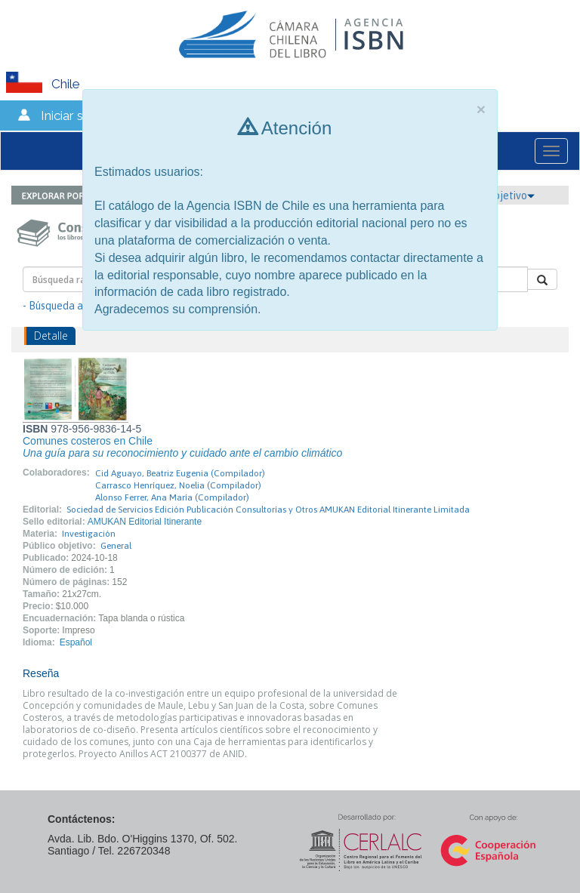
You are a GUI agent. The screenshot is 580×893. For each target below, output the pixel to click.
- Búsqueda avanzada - (76, 306)
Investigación (89, 533)
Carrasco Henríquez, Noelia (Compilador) (178, 485)
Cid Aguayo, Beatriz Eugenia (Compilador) (180, 473)
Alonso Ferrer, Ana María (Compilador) (172, 497)
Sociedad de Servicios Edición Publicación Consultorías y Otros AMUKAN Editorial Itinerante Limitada (268, 509)
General (115, 545)
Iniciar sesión (77, 115)
